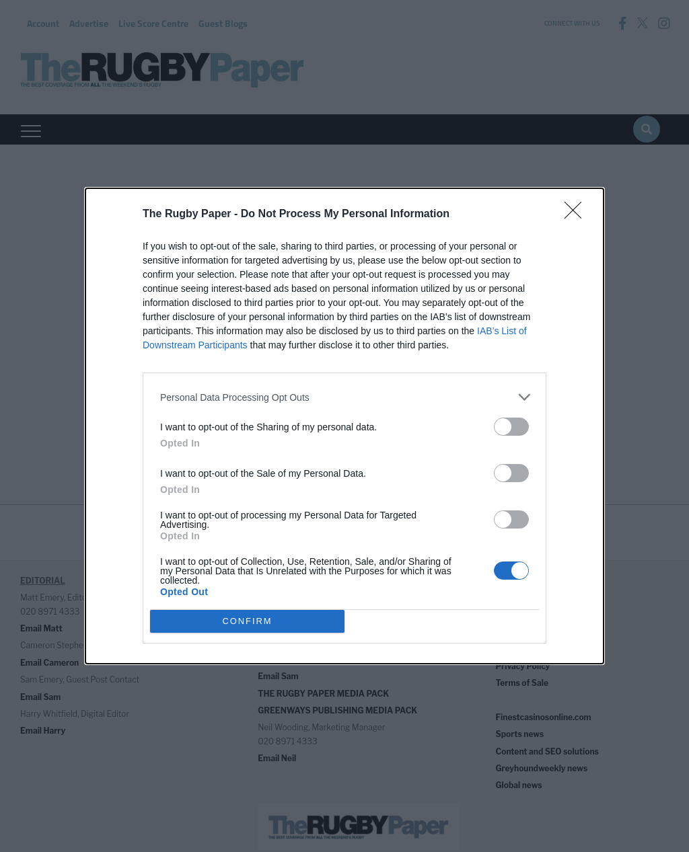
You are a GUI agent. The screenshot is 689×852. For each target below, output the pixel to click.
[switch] (511, 427)
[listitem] (344, 397)
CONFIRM (247, 622)
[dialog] (344, 426)
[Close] (577, 214)
